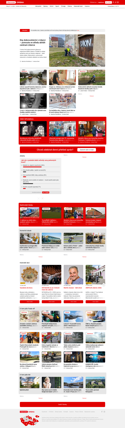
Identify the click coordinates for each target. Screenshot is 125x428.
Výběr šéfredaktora (26, 119)
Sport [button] (57, 6)
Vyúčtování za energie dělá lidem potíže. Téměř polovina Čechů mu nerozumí (29, 246)
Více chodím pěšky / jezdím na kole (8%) (34, 170)
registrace (101, 2)
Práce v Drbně (79, 411)
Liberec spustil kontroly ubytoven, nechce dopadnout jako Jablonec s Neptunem (33, 87)
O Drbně (51, 411)
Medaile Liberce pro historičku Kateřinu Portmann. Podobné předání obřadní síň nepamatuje (91, 139)
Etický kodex (58, 411)
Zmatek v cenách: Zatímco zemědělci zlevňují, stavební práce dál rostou (29, 324)
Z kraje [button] (63, 6)
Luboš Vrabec (83, 90)
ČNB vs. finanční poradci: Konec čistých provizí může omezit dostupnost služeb (94, 324)
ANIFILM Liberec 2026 (93, 288)
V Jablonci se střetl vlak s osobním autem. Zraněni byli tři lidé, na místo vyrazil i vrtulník (29, 221)
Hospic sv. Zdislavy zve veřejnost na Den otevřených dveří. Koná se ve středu (62, 87)
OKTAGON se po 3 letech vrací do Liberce (50, 289)
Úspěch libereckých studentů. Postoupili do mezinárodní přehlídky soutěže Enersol (29, 346)
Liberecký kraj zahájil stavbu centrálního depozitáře (95, 246)
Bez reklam (108, 2)
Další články (62, 404)
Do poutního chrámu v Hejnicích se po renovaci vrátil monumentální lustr (73, 365)
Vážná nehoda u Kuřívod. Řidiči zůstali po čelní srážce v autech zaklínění (51, 365)
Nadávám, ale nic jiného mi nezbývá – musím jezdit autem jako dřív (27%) (41, 181)
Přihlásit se (93, 2)
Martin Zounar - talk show (73, 288)
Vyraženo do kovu (26, 288)
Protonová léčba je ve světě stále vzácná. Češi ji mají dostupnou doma (50, 246)
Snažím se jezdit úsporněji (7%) (32, 187)
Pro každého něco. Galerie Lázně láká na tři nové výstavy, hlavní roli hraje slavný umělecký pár (62, 111)
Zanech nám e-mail (87, 150)
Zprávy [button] (45, 6)
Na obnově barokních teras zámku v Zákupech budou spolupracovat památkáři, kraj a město (29, 365)
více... (78, 30)
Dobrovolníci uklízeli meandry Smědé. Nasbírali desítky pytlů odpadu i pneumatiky (90, 87)
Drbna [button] (70, 6)
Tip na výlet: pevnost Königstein (92, 390)
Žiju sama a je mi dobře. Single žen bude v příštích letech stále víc (50, 390)
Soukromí (44, 411)
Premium (92, 96)
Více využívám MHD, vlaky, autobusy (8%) (34, 175)
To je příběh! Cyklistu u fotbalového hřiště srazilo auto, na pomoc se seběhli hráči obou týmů (50, 221)
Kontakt (66, 411)
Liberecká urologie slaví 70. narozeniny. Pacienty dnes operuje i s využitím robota (62, 139)
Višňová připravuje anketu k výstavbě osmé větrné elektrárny (94, 346)
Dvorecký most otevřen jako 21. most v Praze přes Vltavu (73, 390)
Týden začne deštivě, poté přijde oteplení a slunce (72, 346)
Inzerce (87, 6)
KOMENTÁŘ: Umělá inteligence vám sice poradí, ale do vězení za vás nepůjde (95, 365)
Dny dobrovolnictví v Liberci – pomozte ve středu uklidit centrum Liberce (33, 42)
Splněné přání (24, 390)
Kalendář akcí (78, 6)
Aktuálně (38, 6)
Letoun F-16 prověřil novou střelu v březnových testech (72, 324)
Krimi (51, 6)
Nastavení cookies (90, 411)
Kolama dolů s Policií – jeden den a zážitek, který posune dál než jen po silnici (73, 246)
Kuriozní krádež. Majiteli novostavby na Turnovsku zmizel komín (94, 221)
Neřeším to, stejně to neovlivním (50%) (33, 165)
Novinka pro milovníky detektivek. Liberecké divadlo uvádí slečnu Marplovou (30, 139)
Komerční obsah (25, 231)
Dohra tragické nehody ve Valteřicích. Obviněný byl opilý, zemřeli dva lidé (51, 346)
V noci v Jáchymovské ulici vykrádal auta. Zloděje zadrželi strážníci (33, 111)
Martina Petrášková (27, 61)
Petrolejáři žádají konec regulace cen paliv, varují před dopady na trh (51, 324)
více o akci (30, 301)
